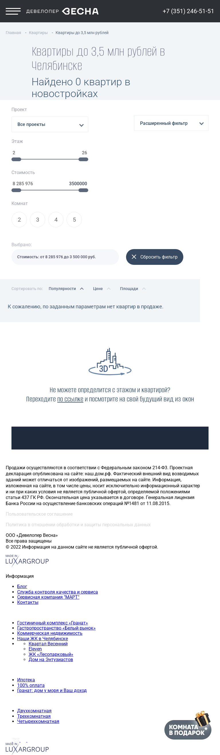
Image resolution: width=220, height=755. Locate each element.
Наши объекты (22, 609)
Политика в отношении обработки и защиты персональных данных (78, 522)
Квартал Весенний (48, 641)
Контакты (27, 599)
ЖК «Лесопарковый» (51, 651)
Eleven (35, 646)
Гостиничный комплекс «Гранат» (52, 620)
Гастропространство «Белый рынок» (56, 625)
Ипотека (26, 677)
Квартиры (16, 698)
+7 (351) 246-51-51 (188, 12)
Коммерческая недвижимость (49, 630)
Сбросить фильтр (155, 254)
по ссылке (70, 396)
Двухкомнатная (34, 708)
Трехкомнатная (34, 713)
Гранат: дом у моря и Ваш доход (52, 687)
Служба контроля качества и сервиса (57, 589)
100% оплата (31, 682)
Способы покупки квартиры (36, 667)
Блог (22, 583)
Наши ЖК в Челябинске (42, 635)
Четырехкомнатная (38, 718)
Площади (129, 285)
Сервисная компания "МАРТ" (48, 594)
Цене (98, 285)
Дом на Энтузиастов (51, 656)
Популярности (62, 285)
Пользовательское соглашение (39, 511)
